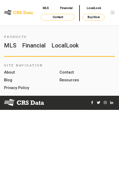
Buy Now (94, 17)
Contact (58, 17)
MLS (46, 8)
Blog (8, 80)
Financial (66, 8)
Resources (69, 80)
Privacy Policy (16, 88)
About (9, 72)
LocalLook (94, 8)
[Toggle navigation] (112, 13)
